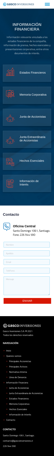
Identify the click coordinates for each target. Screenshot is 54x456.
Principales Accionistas (20, 361)
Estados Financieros (19, 398)
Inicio (8, 350)
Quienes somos (13, 356)
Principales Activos (18, 366)
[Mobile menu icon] (47, 4)
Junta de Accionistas (19, 388)
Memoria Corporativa (19, 404)
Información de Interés (20, 414)
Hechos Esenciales (18, 409)
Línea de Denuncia (17, 377)
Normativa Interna (18, 372)
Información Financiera (17, 382)
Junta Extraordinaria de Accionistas (26, 393)
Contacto (10, 420)
